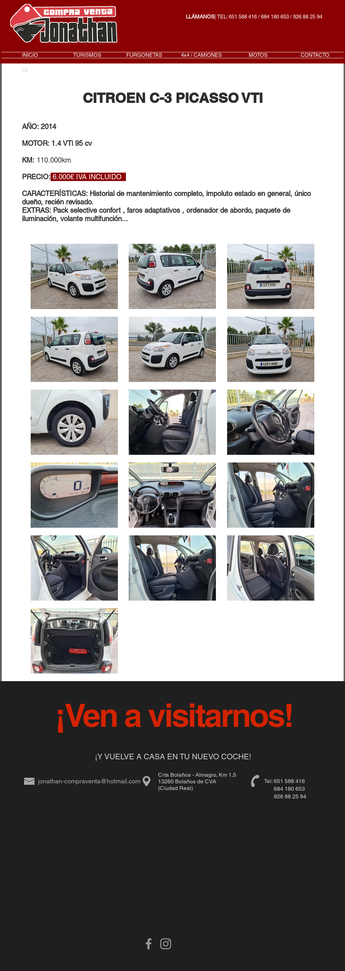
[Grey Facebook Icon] (148, 943)
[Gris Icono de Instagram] (165, 943)
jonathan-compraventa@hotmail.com (89, 781)
